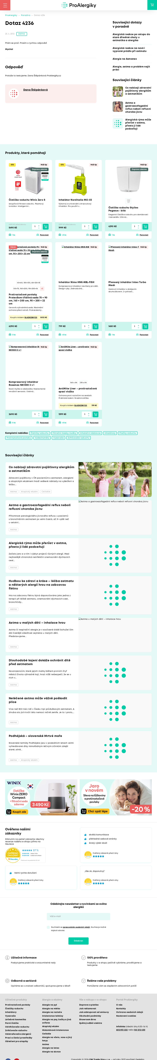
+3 (42, 289)
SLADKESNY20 (30, 318)
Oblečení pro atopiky (16, 1042)
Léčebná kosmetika (15, 1020)
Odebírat (78, 941)
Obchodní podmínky (90, 1016)
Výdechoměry (42, 438)
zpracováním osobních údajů (76, 928)
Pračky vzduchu (127, 434)
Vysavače (58, 438)
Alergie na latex (50, 1049)
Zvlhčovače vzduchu (78, 438)
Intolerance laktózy (52, 1016)
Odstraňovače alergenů (18, 1035)
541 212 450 (139, 1030)
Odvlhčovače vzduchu (17, 1027)
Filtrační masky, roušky (64, 434)
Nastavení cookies (126, 1016)
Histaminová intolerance (55, 1031)
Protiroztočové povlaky (19, 438)
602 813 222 (122, 1030)
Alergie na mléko (51, 1009)
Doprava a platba (89, 1006)
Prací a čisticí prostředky (18, 1038)
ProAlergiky (11, 15)
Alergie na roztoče (52, 1013)
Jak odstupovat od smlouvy (94, 1013)
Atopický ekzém (50, 1027)
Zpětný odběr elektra (90, 1024)
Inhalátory (110, 434)
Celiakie (46, 1034)
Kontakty (121, 1009)
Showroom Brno (87, 1020)
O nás (119, 1006)
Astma (21, 34)
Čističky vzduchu (40, 434)
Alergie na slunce (51, 1052)
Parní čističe (12, 1024)
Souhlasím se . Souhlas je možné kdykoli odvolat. (78, 929)
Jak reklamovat (87, 1009)
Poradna (25, 15)
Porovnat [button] (44, 235)
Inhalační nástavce (90, 434)
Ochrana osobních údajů (129, 1013)
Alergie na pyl (49, 1006)
